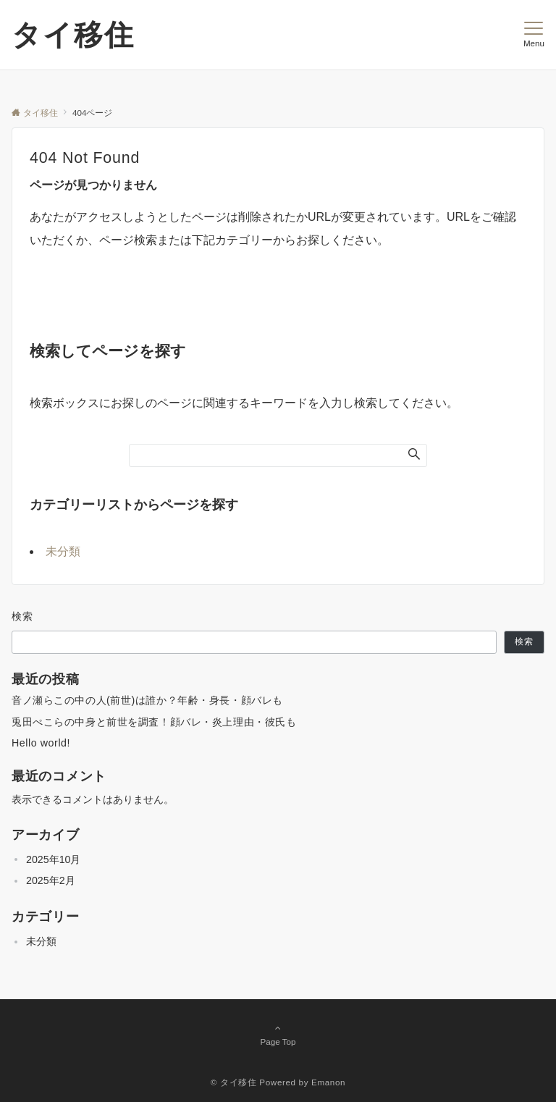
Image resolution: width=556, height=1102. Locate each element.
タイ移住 (73, 35)
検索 (23, 616)
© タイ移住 (234, 1082)
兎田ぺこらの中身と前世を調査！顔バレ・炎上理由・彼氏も (154, 722)
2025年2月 (50, 880)
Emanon (328, 1082)
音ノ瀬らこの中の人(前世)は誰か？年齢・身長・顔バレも (147, 700)
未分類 (63, 551)
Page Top (278, 1034)
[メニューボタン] (533, 35)
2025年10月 (53, 859)
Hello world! (41, 743)
